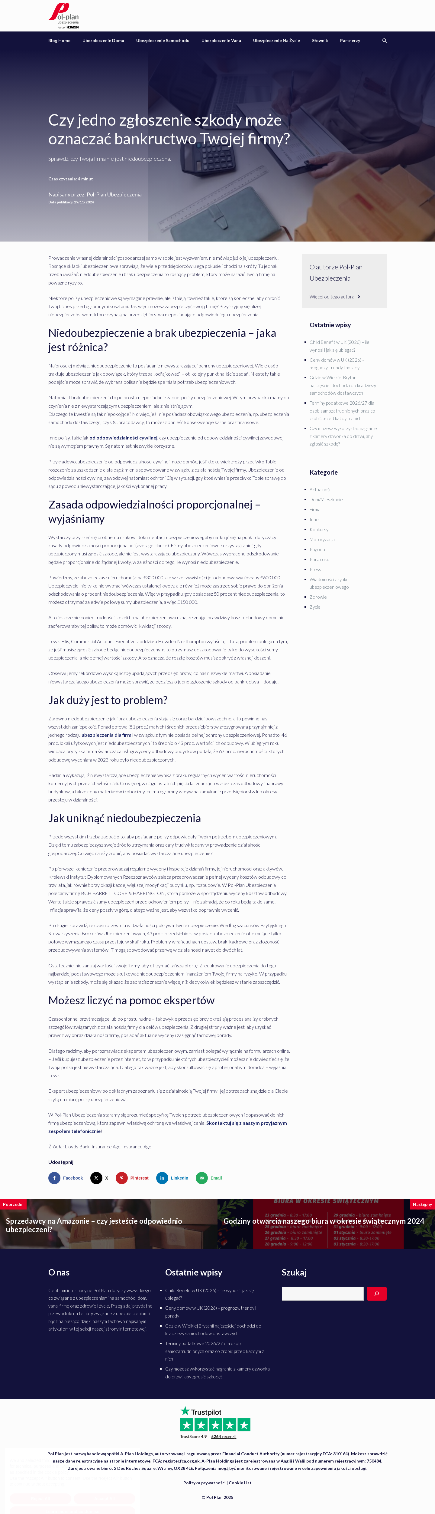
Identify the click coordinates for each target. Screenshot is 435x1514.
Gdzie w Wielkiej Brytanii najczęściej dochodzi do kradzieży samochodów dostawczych (343, 385)
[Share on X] (100, 1178)
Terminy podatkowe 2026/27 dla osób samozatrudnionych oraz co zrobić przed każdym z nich (342, 410)
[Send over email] (210, 1178)
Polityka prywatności (204, 1482)
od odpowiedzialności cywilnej (123, 437)
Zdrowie (318, 597)
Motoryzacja (322, 539)
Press (315, 569)
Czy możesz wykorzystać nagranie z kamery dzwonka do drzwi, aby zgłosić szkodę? (343, 436)
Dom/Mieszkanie (326, 499)
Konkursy (319, 529)
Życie (315, 607)
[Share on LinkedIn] (173, 1178)
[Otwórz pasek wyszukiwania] (384, 40)
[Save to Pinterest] (133, 1178)
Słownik (320, 40)
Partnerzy (350, 40)
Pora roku (319, 559)
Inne (314, 519)
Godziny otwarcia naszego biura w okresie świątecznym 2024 (324, 1220)
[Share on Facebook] (66, 1178)
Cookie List (240, 1482)
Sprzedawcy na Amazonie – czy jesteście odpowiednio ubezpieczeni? (94, 1225)
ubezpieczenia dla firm (106, 735)
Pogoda (317, 549)
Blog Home (59, 40)
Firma (315, 509)
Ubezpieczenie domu (103, 40)
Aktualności (321, 489)
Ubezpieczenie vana (221, 40)
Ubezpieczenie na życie (276, 40)
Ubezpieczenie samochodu (162, 40)
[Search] (377, 1294)
